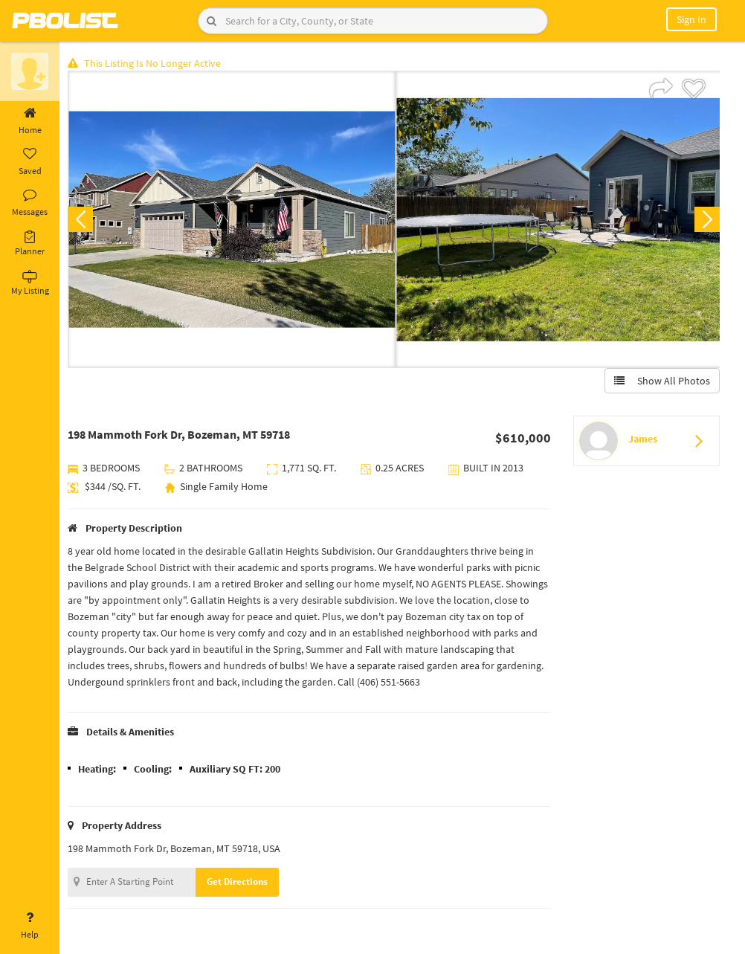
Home (30, 121)
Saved (30, 162)
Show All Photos (661, 381)
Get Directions (240, 882)
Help (30, 926)
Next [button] (706, 220)
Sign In (691, 19)
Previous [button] (83, 220)
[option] (233, 220)
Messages (30, 203)
